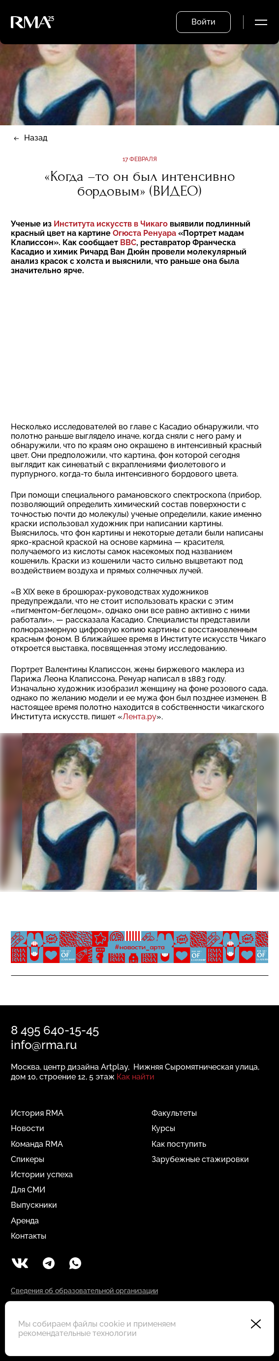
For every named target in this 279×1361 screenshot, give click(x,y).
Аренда (25, 1220)
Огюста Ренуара (145, 233)
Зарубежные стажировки (200, 1159)
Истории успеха (42, 1174)
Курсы (163, 1128)
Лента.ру (139, 716)
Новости (27, 1128)
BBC (128, 242)
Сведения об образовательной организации (84, 1291)
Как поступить (179, 1144)
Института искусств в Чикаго (112, 223)
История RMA (37, 1113)
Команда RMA (37, 1144)
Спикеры (27, 1159)
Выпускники (34, 1205)
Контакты (28, 1236)
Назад (35, 137)
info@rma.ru (44, 1045)
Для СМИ (28, 1189)
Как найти (136, 1076)
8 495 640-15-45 (55, 1030)
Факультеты (174, 1113)
